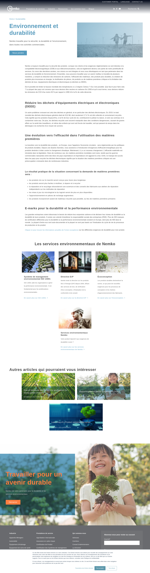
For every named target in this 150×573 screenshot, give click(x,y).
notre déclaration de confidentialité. (115, 529)
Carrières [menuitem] (75, 512)
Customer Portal (110, 2)
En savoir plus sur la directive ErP (73, 300)
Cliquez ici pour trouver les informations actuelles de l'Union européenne (52, 230)
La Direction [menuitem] (76, 519)
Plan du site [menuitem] (76, 529)
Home (11, 19)
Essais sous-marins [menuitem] (16, 523)
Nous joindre (18, 53)
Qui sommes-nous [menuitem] (78, 9)
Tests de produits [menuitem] (42, 523)
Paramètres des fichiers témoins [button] (84, 568)
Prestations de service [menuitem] (45, 505)
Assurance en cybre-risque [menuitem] (45, 512)
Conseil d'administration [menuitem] (80, 516)
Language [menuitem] (125, 2)
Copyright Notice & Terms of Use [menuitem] (83, 526)
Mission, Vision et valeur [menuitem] (80, 523)
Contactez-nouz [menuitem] (77, 533)
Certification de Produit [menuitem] (44, 516)
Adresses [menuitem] (75, 509)
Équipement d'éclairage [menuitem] (17, 516)
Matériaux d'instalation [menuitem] (17, 543)
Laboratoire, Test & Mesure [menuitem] (18, 536)
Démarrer (13, 474)
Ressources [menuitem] (63, 9)
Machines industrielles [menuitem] (17, 539)
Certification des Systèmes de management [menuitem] (51, 519)
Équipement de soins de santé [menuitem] (19, 519)
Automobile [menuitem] (13, 512)
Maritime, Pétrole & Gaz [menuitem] (17, 546)
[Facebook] (116, 9)
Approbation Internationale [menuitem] (45, 509)
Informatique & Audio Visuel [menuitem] (19, 529)
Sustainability (20, 19)
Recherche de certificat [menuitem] (44, 537)
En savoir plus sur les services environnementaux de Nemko (71, 350)
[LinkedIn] (114, 9)
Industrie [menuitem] (51, 9)
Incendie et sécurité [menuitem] (16, 526)
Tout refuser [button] (112, 568)
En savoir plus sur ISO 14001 (34, 300)
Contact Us (137, 2)
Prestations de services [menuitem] (35, 9)
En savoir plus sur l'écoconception (110, 300)
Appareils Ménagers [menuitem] (16, 509)
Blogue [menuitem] (91, 9)
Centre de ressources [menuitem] (43, 533)
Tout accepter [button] (100, 568)
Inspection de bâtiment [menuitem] (17, 533)
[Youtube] (120, 9)
